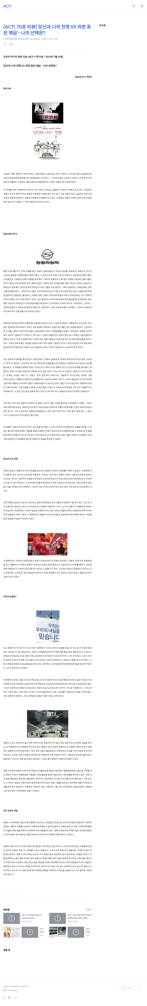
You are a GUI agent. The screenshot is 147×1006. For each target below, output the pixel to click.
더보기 (89, 909)
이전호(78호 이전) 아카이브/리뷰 (15, 38)
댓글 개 (6, 950)
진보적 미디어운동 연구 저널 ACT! (16, 986)
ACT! (7, 6)
